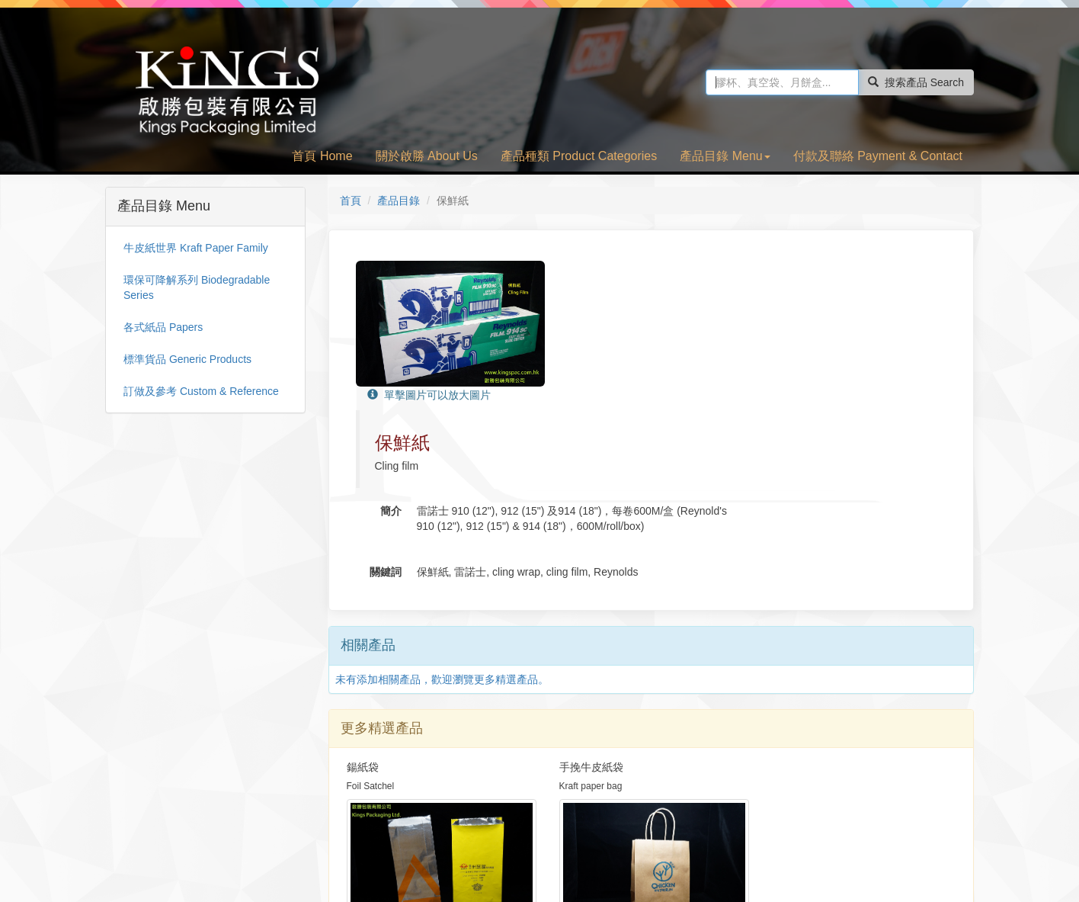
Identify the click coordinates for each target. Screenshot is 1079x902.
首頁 (350, 200)
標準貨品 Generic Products (187, 359)
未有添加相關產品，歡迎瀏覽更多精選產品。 (442, 530)
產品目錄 (398, 200)
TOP (951, 845)
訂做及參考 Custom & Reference (201, 391)
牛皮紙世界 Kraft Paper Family (195, 248)
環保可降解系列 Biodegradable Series (196, 287)
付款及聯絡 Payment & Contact (877, 155)
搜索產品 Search (916, 82)
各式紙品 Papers (163, 327)
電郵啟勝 (910, 845)
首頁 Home (322, 155)
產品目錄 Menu (725, 155)
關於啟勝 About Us (427, 155)
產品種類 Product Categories (579, 155)
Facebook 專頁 (844, 845)
